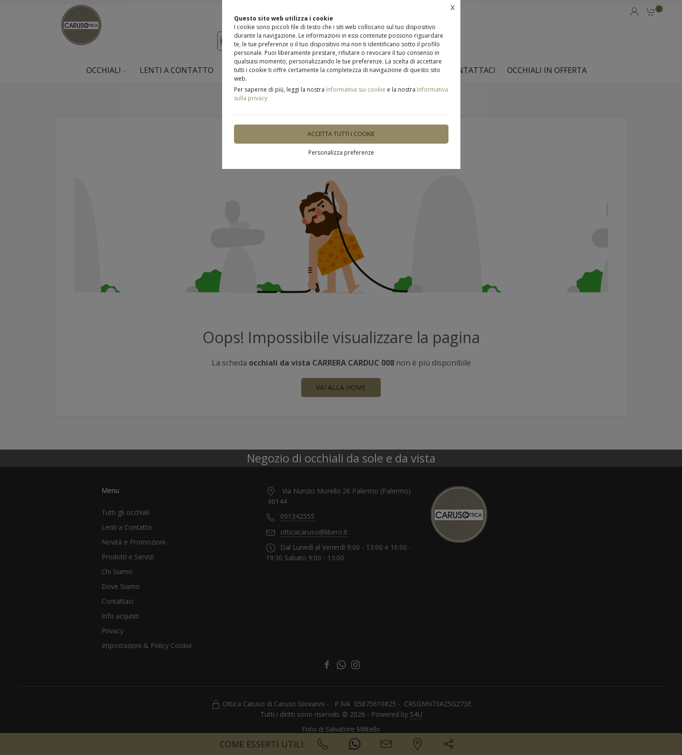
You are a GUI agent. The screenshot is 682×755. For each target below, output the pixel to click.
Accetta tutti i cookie (341, 134)
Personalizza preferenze (341, 152)
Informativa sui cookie (356, 89)
